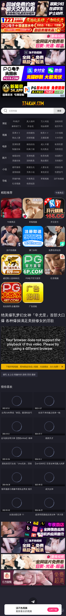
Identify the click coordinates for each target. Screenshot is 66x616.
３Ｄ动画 (59, 132)
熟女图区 (45, 160)
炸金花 (31, 126)
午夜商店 (31, 178)
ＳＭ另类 (59, 137)
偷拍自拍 (31, 144)
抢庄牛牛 (59, 126)
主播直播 (45, 137)
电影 (4, 146)
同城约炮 (16, 178)
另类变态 (59, 149)
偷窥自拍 (16, 155)
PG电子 (16, 121)
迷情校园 (16, 172)
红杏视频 (16, 183)
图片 (4, 157)
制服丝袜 (16, 149)
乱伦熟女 (45, 149)
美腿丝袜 (16, 160)
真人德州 (31, 121)
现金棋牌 (45, 126)
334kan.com (33, 103)
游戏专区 (59, 121)
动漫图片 (59, 155)
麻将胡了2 (16, 126)
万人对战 (45, 121)
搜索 (59, 110)
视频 (4, 134)
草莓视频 (45, 178)
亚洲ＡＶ (16, 132)
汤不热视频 (59, 178)
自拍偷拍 (31, 132)
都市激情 (16, 167)
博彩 (4, 123)
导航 (4, 180)
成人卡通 (45, 144)
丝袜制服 (31, 137)
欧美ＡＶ (45, 132)
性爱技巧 (59, 172)
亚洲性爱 (16, 144)
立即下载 (53, 609)
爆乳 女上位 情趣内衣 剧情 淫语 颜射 (19, 374)
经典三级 (31, 149)
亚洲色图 (31, 155)
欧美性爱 (59, 144)
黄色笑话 (45, 172)
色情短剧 (31, 183)
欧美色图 (45, 155)
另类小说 (31, 172)
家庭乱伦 (31, 167)
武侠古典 (59, 167)
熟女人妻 (16, 137)
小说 (4, 169)
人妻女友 (45, 167)
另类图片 (59, 160)
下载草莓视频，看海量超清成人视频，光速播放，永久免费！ (35, 366)
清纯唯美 (31, 160)
